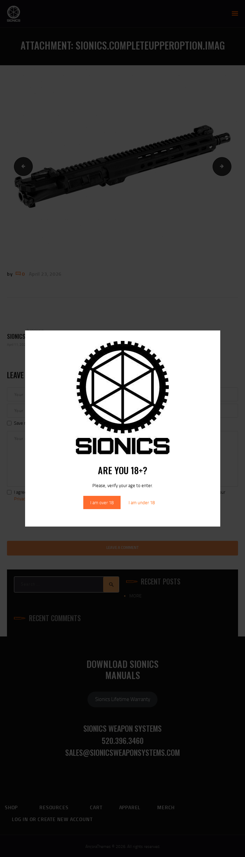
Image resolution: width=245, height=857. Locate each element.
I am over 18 (102, 502)
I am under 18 (142, 502)
